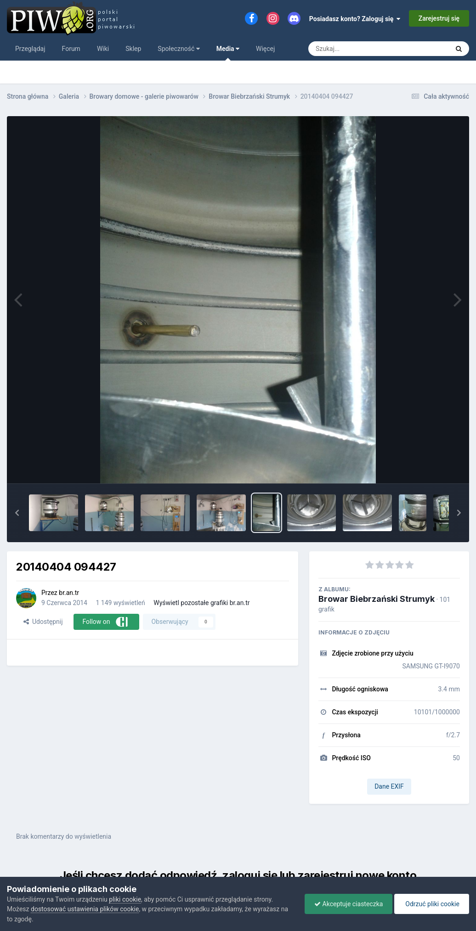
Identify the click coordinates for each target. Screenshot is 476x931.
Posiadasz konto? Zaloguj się (355, 18)
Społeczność (178, 48)
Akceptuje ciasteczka (348, 904)
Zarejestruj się (439, 18)
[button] (17, 513)
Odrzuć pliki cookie (431, 904)
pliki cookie (125, 899)
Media (227, 53)
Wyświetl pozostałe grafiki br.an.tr (201, 602)
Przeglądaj (30, 48)
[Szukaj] (357, 48)
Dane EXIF (389, 786)
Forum (71, 48)
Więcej (265, 48)
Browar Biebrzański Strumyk (376, 599)
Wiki (103, 48)
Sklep (133, 48)
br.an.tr (69, 592)
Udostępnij (42, 621)
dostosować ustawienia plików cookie (85, 909)
